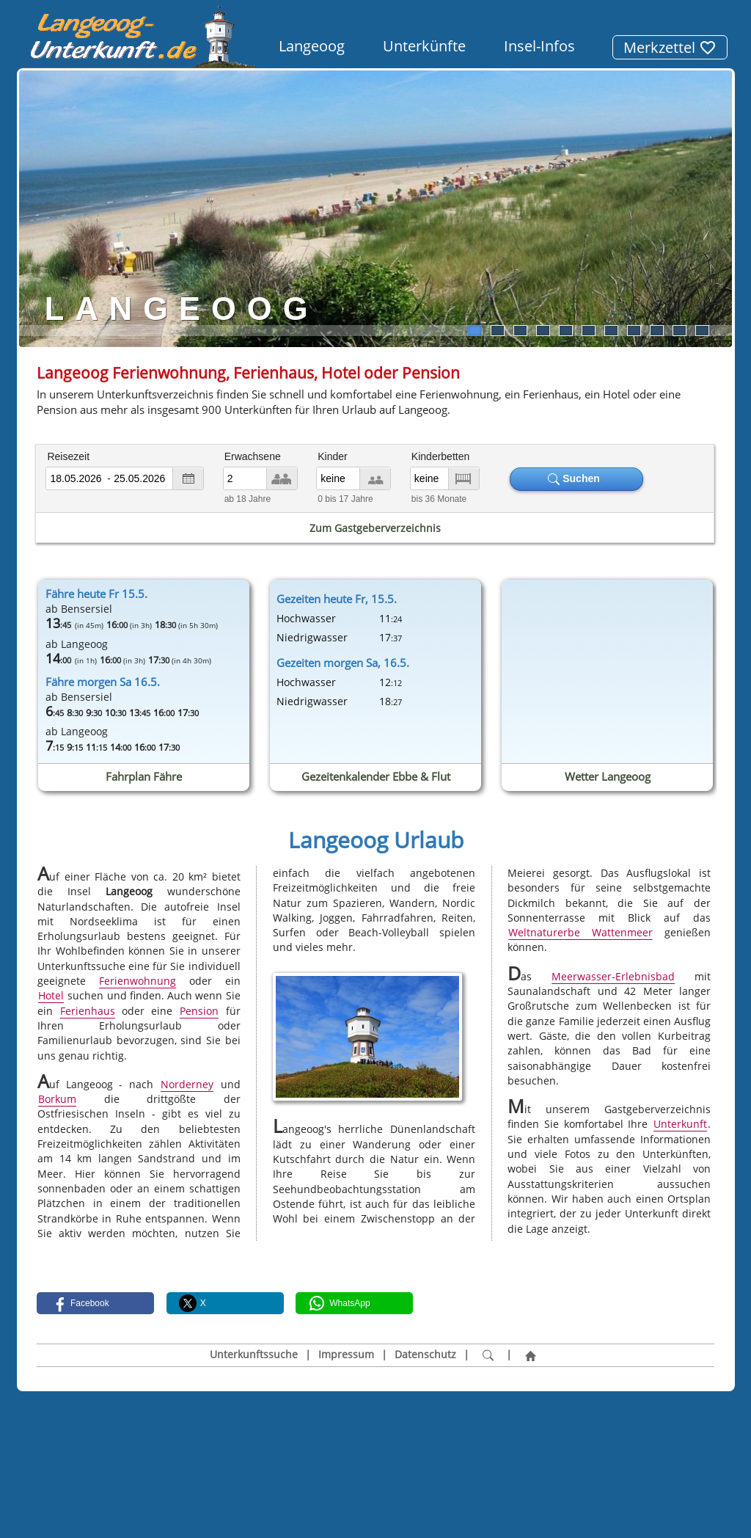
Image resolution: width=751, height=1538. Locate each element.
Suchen (576, 479)
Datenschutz (425, 1354)
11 (701, 330)
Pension (199, 1011)
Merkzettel (670, 47)
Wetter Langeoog (607, 776)
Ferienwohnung (137, 981)
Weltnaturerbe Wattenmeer (580, 932)
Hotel (51, 995)
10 (679, 330)
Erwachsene (252, 456)
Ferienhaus (87, 1011)
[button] (95, 1303)
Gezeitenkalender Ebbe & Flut (375, 776)
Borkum (57, 1099)
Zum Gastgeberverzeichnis (375, 528)
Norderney (187, 1084)
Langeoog (312, 46)
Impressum (346, 1354)
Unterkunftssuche (254, 1354)
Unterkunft (680, 1124)
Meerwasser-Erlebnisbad (613, 976)
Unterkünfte (424, 46)
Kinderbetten (440, 456)
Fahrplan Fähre (144, 776)
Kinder (332, 456)
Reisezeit (68, 456)
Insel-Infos (539, 46)
